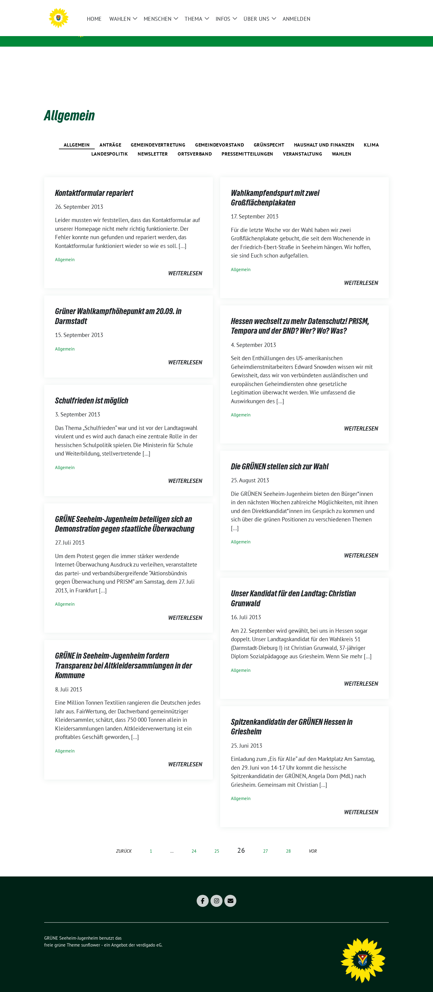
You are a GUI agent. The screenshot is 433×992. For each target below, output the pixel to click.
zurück (124, 842)
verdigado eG (148, 935)
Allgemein (77, 135)
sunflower (90, 935)
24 (194, 842)
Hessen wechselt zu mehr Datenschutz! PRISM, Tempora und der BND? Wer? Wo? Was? (300, 316)
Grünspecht (269, 135)
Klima (371, 135)
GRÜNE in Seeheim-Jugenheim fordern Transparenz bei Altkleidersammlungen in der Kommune (123, 656)
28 (288, 842)
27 (265, 842)
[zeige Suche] (378, 7)
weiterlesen (185, 263)
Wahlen (342, 144)
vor (313, 842)
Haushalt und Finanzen (324, 135)
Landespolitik (109, 144)
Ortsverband (195, 144)
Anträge (110, 135)
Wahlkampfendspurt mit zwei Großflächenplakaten (275, 188)
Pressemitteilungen (247, 144)
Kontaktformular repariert (94, 183)
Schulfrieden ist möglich (91, 391)
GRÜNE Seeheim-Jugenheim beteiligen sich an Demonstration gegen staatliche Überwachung (125, 514)
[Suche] (369, 7)
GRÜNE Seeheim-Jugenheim (136, 30)
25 (216, 842)
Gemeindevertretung (158, 135)
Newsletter (153, 144)
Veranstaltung (302, 144)
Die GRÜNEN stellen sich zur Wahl (280, 457)
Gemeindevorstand (219, 135)
